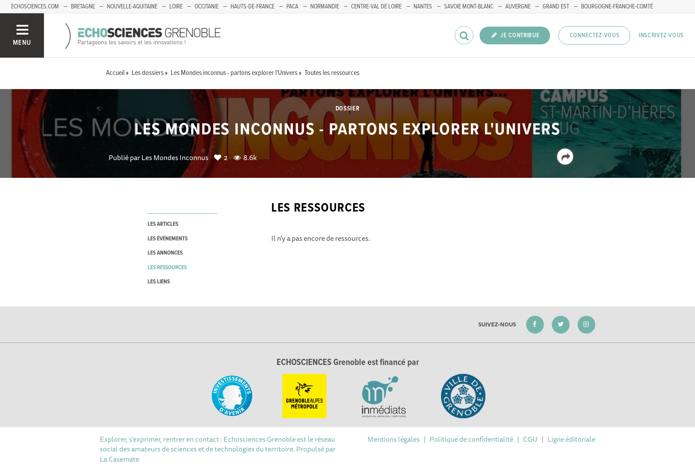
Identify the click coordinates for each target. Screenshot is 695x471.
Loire (176, 7)
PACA (292, 7)
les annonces (165, 253)
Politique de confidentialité (471, 439)
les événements (167, 239)
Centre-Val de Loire (376, 7)
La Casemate (119, 459)
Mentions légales (393, 439)
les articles (163, 224)
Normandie (324, 7)
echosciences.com (35, 7)
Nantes (423, 7)
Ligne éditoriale (571, 439)
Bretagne (83, 7)
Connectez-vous (595, 35)
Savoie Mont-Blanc (468, 7)
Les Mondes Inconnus (174, 157)
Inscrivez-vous (661, 35)
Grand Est (556, 7)
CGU (530, 439)
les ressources (167, 267)
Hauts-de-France (252, 7)
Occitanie (207, 7)
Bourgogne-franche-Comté (617, 7)
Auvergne (518, 7)
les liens (159, 282)
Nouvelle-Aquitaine (132, 7)
